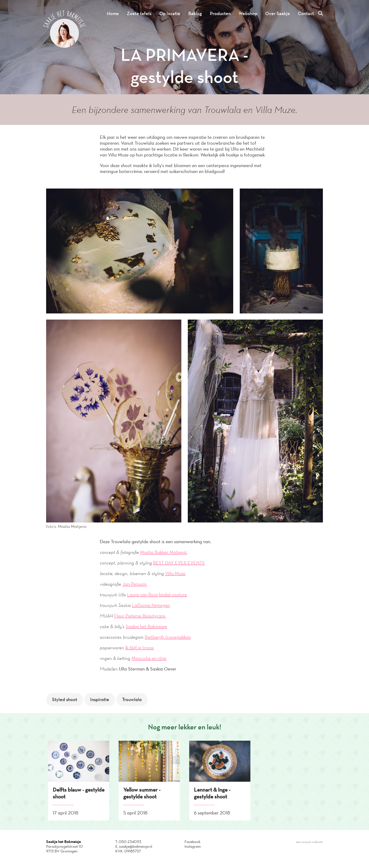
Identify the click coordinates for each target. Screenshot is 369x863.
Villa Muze (175, 573)
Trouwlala (132, 699)
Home (113, 13)
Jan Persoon (134, 584)
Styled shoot (64, 699)
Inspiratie (99, 699)
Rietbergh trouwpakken (168, 637)
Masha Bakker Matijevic (163, 552)
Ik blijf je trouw (139, 647)
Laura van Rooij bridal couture (157, 594)
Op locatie (169, 13)
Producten (220, 13)
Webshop (248, 13)
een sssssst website (309, 842)
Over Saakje (277, 13)
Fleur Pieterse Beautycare (140, 616)
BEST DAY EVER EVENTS (179, 563)
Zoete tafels (139, 13)
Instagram (192, 846)
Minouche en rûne (149, 658)
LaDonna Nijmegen (151, 605)
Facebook (192, 841)
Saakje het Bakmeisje (146, 626)
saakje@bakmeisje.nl (135, 846)
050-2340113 (130, 841)
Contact (306, 13)
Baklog (195, 13)
